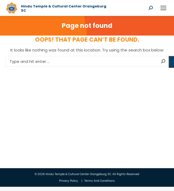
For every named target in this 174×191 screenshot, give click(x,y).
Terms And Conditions (99, 181)
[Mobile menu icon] (163, 8)
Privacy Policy (68, 181)
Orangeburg (98, 174)
